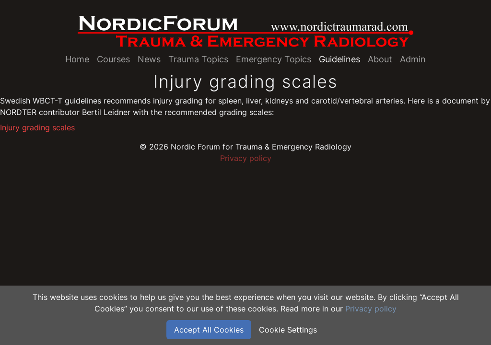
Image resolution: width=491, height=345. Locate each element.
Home (77, 59)
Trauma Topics (198, 59)
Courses (113, 59)
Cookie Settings (288, 329)
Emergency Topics (273, 59)
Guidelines (339, 59)
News (149, 59)
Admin (413, 59)
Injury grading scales (37, 127)
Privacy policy (245, 158)
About (380, 59)
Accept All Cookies (209, 329)
